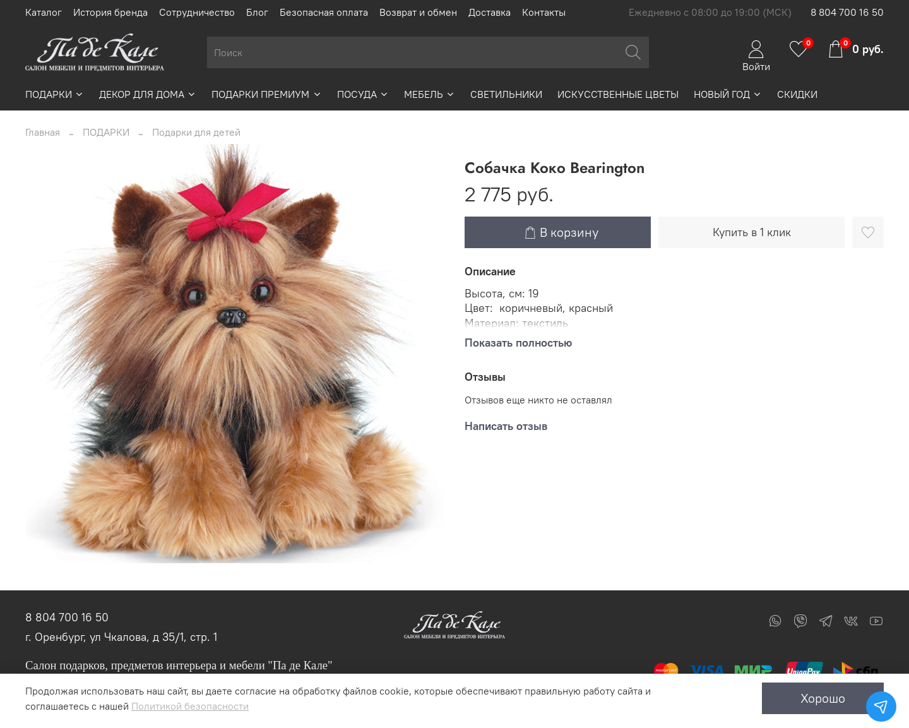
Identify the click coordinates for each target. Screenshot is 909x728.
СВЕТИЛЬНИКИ (506, 94)
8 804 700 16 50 (847, 12)
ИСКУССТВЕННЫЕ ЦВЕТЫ (618, 94)
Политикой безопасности (190, 706)
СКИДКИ (797, 94)
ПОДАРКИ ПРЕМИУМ (266, 94)
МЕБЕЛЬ (429, 94)
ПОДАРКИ (54, 94)
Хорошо (822, 698)
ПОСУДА (363, 94)
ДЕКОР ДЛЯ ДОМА (147, 94)
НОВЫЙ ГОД (728, 94)
